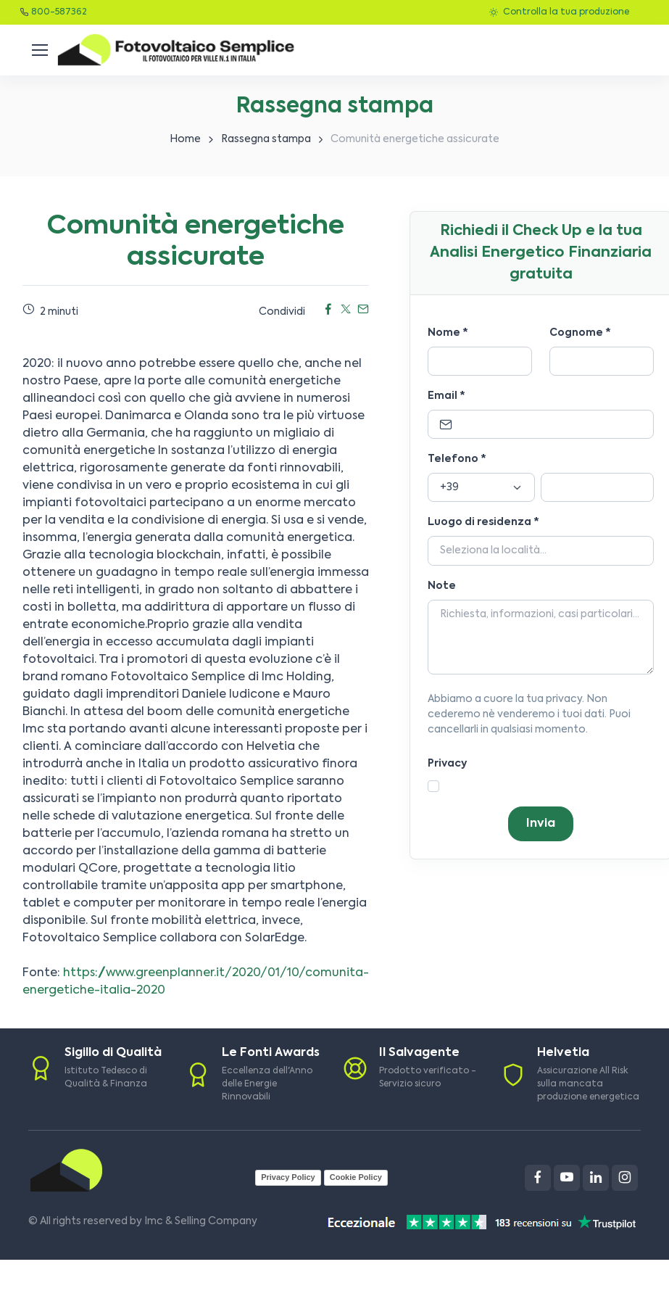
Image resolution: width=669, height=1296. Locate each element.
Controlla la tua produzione (559, 12)
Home (185, 139)
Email (446, 396)
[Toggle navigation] (39, 50)
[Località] (540, 551)
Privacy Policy (288, 1177)
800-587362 (59, 12)
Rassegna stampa (266, 139)
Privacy (447, 764)
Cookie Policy (356, 1177)
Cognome (580, 333)
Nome (448, 333)
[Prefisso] (481, 487)
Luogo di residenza (483, 522)
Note (442, 586)
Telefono (457, 459)
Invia (540, 824)
